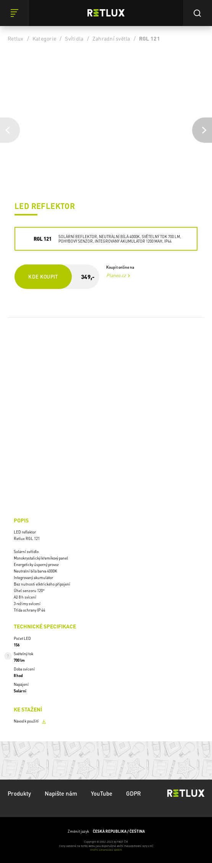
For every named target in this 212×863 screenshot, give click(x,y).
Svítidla (74, 38)
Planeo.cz (116, 275)
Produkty (19, 793)
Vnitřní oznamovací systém (106, 850)
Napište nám (61, 793)
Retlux (16, 38)
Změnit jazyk (106, 831)
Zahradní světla (111, 38)
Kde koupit (43, 276)
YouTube (101, 793)
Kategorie (44, 38)
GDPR (133, 793)
